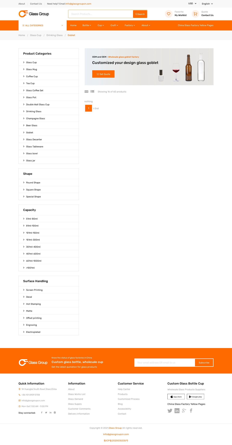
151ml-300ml (31, 239)
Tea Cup (29, 83)
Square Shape (32, 189)
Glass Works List (76, 394)
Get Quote (103, 74)
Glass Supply (75, 404)
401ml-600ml (31, 253)
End (97, 108)
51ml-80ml (30, 218)
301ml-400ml (31, 246)
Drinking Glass (54, 35)
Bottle (87, 25)
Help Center (124, 389)
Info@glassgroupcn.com (116, 434)
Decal (27, 296)
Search (140, 14)
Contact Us (36, 3)
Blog (120, 404)
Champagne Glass (34, 118)
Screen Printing (33, 289)
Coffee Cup (30, 76)
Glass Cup (35, 35)
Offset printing (32, 317)
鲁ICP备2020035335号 (116, 440)
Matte (27, 310)
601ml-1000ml (32, 260)
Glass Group (115, 428)
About (22, 3)
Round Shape (31, 182)
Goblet (28, 132)
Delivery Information (79, 413)
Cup (101, 25)
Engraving (30, 324)
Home (73, 25)
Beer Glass (30, 125)
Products (123, 394)
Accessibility (124, 408)
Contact (122, 413)
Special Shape (32, 196)
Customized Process (129, 399)
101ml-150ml (31, 232)
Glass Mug (30, 69)
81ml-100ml (31, 225)
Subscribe (204, 362)
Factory (130, 25)
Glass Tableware (33, 146)
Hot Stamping (32, 303)
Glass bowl (30, 153)
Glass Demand (75, 399)
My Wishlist (176, 13)
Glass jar (29, 160)
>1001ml (29, 267)
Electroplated (31, 331)
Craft (115, 25)
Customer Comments (79, 408)
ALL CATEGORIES (42, 25)
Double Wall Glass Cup (36, 104)
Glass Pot (29, 97)
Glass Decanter (32, 139)
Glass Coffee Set (33, 90)
